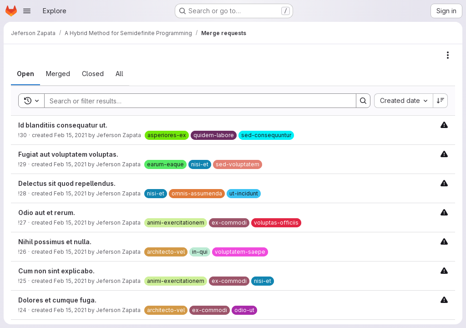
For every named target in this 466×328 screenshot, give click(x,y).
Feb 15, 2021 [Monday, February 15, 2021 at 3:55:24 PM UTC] (70, 251)
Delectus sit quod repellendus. (67, 183)
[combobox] (403, 100)
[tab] (25, 73)
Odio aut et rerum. (46, 212)
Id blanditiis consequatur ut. (62, 125)
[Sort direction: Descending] (440, 100)
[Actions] (448, 55)
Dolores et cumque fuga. (57, 300)
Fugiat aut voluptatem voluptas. (68, 154)
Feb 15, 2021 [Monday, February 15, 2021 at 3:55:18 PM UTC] (70, 310)
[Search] (196, 100)
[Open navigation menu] (27, 11)
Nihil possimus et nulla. (54, 242)
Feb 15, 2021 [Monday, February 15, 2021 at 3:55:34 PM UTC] (70, 164)
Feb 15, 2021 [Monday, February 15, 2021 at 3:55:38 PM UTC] (70, 135)
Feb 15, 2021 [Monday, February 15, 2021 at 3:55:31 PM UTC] (70, 193)
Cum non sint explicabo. (56, 271)
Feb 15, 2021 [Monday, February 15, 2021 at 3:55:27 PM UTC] (70, 222)
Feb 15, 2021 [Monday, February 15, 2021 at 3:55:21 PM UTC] (70, 280)
